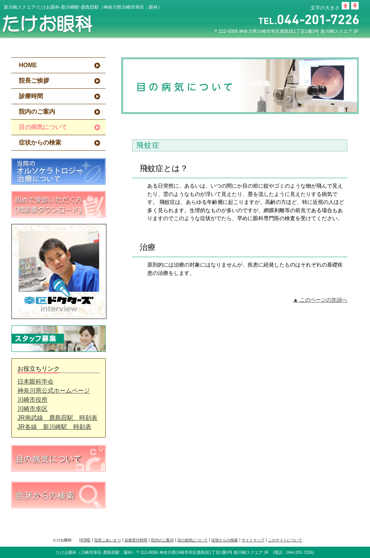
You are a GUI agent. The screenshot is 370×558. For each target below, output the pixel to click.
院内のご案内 (37, 111)
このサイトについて (285, 540)
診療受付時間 (136, 540)
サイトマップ (253, 540)
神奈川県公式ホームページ (53, 390)
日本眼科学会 (35, 381)
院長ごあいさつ (107, 540)
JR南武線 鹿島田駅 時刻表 (57, 418)
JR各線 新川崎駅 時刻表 (54, 427)
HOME (28, 65)
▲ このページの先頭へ (320, 300)
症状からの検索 (40, 142)
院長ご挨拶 (34, 80)
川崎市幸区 (32, 408)
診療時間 (31, 96)
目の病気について (192, 540)
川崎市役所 (32, 399)
